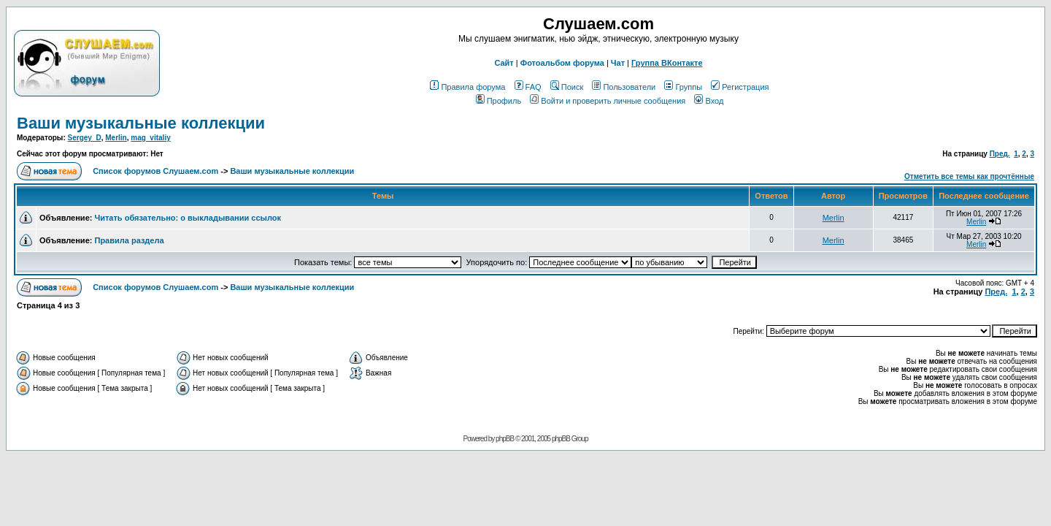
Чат (618, 62)
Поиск (566, 87)
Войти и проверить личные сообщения (607, 100)
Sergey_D (84, 138)
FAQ (528, 87)
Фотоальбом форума (562, 62)
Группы (683, 87)
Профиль (499, 100)
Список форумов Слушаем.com (155, 171)
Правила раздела (128, 240)
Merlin (115, 138)
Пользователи (623, 87)
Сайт (503, 62)
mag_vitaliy (150, 138)
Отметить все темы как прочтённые (969, 176)
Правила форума (467, 87)
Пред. (1000, 154)
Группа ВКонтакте (667, 62)
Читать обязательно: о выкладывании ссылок (187, 217)
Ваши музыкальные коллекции (141, 123)
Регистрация (740, 87)
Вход (708, 100)
